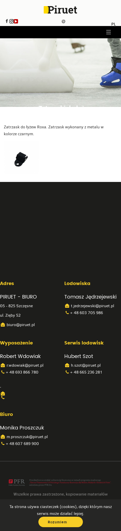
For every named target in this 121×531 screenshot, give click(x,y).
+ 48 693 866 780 (19, 372)
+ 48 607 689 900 (19, 443)
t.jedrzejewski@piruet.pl (89, 305)
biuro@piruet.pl (17, 324)
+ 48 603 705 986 (83, 312)
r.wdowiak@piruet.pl (21, 365)
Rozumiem (57, 522)
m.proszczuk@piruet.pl (24, 436)
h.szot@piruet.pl (82, 365)
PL (113, 22)
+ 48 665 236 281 (83, 372)
